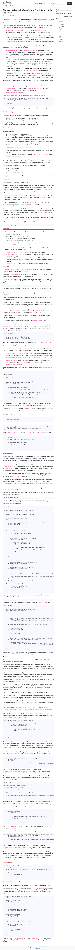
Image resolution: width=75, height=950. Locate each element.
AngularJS (61, 23)
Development (62, 26)
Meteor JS (61, 38)
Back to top (37, 948)
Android (61, 21)
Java (60, 31)
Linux (60, 36)
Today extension (47, 107)
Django (61, 28)
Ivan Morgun (29, 947)
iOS (4, 12)
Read (44, 3)
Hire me (36, 3)
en (10, 2)
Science (61, 41)
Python (61, 39)
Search (69, 3)
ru (11, 2)
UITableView (10, 348)
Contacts (49, 3)
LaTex (60, 34)
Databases (61, 24)
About (40, 3)
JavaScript (61, 33)
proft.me (6, 2)
